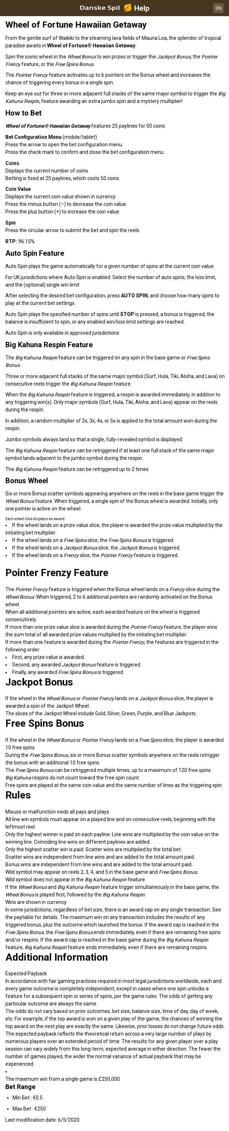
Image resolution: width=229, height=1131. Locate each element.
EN (218, 8)
